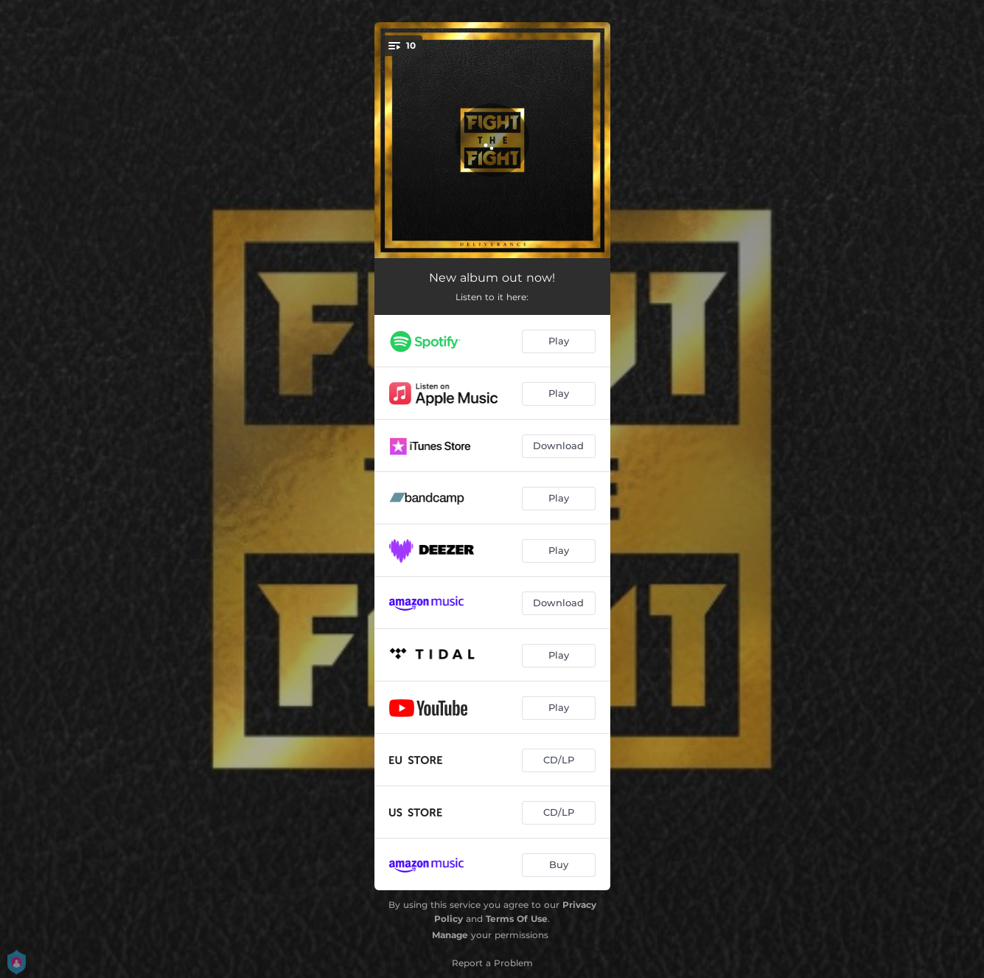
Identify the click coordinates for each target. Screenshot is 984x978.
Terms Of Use (517, 918)
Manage (450, 934)
